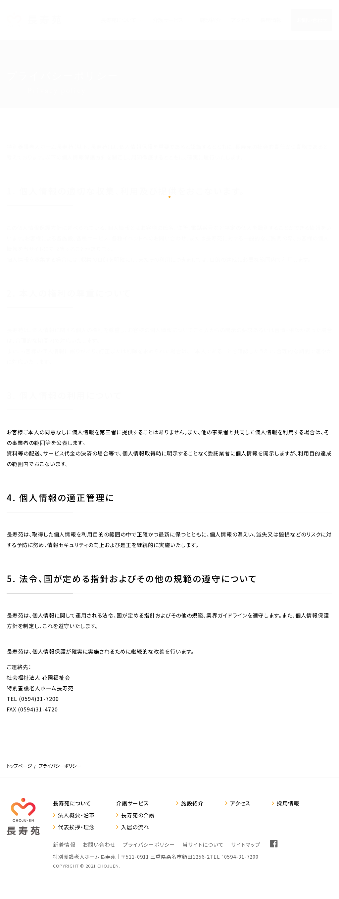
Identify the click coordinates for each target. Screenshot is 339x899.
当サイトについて (203, 844)
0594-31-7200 (241, 856)
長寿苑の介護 (138, 815)
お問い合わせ (99, 844)
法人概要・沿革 (76, 815)
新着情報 (64, 844)
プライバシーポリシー (149, 844)
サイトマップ (246, 844)
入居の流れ (135, 827)
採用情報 (288, 803)
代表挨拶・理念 (76, 827)
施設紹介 (192, 803)
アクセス (240, 803)
